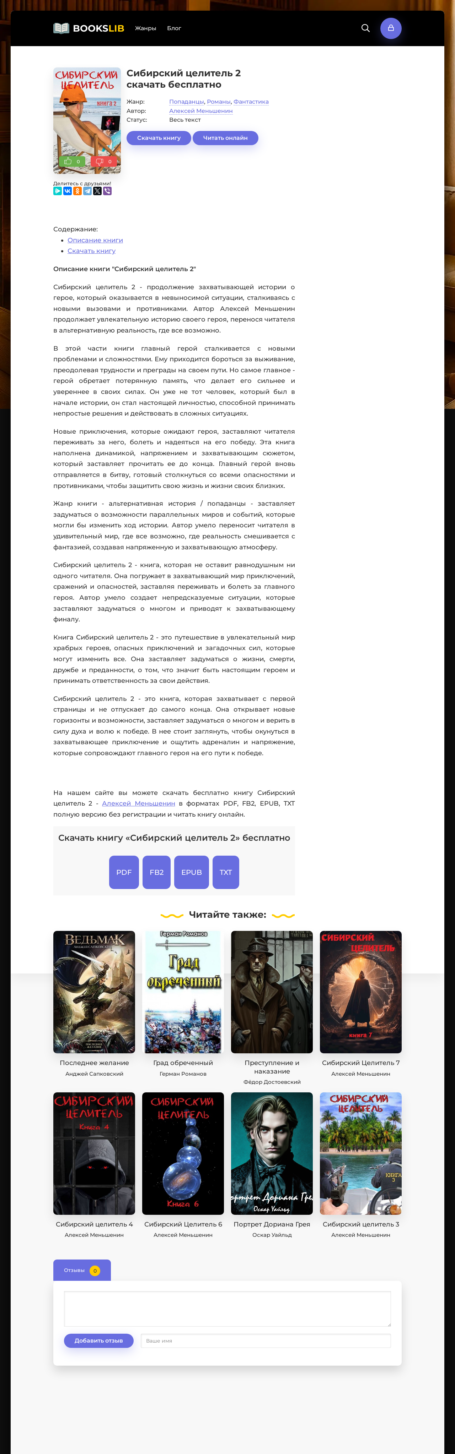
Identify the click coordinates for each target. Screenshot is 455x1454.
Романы (219, 101)
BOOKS (98, 28)
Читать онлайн (225, 138)
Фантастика (251, 101)
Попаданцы (186, 101)
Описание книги (95, 240)
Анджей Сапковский (94, 1073)
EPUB (191, 872)
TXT (226, 872)
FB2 (157, 872)
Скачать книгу (159, 138)
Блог (174, 28)
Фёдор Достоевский (272, 1082)
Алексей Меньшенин (201, 111)
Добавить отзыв (99, 1340)
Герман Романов (183, 1073)
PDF (124, 872)
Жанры (145, 28)
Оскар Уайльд (272, 1234)
